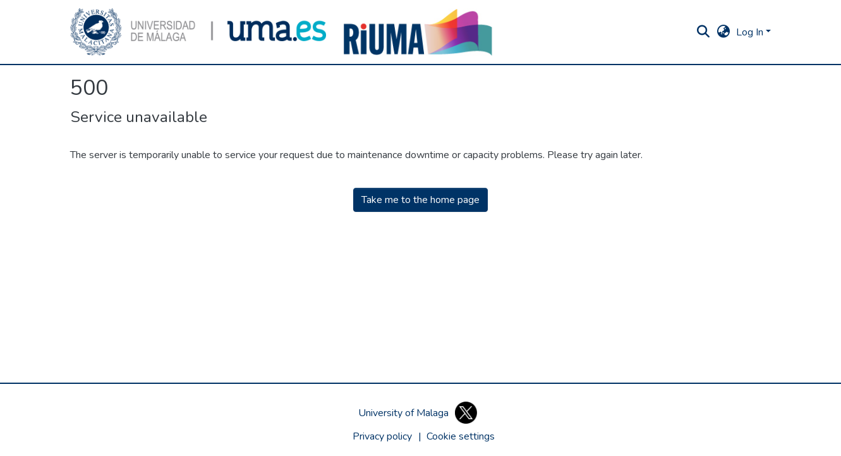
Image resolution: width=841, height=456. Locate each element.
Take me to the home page (420, 200)
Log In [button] (751, 32)
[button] (198, 32)
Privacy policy (382, 436)
